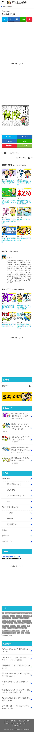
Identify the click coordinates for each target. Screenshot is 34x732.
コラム (4, 530)
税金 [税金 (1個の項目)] (15, 633)
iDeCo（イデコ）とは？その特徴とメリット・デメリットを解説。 (15, 427)
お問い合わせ (17, 725)
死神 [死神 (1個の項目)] (27, 630)
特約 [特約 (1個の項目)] (7, 633)
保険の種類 (11, 490)
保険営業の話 (7, 541)
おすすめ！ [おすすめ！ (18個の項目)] (22, 613)
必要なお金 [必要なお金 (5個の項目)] (19, 628)
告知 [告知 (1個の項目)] (30, 623)
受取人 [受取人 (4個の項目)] (25, 623)
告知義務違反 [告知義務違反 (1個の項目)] (5, 625)
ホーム (6, 721)
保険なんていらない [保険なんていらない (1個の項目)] (11, 620)
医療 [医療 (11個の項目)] (15, 623)
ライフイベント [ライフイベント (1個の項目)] (16, 618)
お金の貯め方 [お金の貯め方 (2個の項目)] (5, 615)
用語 (8, 501)
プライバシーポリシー (23, 723)
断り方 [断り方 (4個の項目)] (22, 630)
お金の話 (5, 536)
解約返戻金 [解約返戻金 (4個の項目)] (5, 635)
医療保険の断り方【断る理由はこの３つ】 (15, 460)
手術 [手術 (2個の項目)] (25, 628)
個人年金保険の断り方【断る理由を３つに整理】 (15, 415)
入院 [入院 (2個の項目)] (3, 623)
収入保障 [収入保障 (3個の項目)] (20, 623)
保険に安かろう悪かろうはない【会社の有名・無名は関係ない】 (16, 691)
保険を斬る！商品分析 (10, 507)
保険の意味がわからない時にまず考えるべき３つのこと (15, 450)
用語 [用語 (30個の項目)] (11, 633)
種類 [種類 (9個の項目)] (18, 633)
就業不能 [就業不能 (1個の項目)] (13, 628)
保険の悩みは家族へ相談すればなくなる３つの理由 (16, 699)
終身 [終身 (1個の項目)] (22, 633)
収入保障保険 (11, 524)
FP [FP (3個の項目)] (3, 613)
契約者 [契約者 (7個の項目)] (3, 628)
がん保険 (10, 513)
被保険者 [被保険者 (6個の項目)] (27, 633)
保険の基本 (6, 478)
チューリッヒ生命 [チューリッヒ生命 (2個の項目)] (6, 618)
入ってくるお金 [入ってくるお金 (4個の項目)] (26, 620)
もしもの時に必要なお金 (15, 496)
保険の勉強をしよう (14, 484)
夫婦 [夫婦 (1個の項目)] (28, 625)
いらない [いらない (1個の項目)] (16, 613)
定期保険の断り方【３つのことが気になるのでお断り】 (16, 707)
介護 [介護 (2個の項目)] (3, 620)
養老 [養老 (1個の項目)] (10, 635)
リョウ (9, 258)
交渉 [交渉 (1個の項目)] (28, 618)
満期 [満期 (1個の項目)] (3, 633)
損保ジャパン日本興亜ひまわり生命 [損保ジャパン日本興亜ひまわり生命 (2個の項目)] (11, 630)
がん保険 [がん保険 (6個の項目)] (12, 615)
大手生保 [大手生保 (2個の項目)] (23, 625)
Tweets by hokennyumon (11, 556)
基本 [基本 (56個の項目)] (18, 625)
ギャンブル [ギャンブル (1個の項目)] (19, 615)
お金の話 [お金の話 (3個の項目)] (29, 613)
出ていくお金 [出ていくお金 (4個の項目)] (9, 623)
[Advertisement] (17, 40)
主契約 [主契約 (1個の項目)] (23, 618)
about (13, 723)
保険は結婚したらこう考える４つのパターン (15, 439)
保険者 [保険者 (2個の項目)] (19, 620)
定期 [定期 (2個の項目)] (8, 628)
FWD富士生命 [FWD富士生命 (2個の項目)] (8, 613)
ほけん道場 (16, 729)
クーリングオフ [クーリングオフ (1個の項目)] (27, 615)
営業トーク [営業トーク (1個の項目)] (13, 625)
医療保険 (10, 518)
